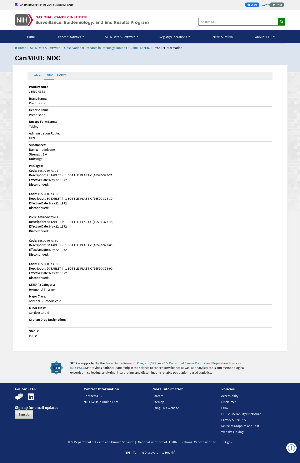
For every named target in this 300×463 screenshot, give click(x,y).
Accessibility (229, 396)
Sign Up (24, 414)
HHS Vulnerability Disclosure (241, 414)
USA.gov (226, 442)
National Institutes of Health (157, 442)
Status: (34, 331)
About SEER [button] (263, 37)
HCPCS (62, 75)
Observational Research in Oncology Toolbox (95, 48)
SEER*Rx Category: (42, 285)
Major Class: (37, 296)
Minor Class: (37, 308)
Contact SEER (93, 396)
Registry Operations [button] (173, 37)
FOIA (224, 408)
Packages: (36, 166)
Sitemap (158, 402)
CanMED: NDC (140, 48)
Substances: (37, 145)
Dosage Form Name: (43, 121)
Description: (37, 175)
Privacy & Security (233, 420)
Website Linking (232, 432)
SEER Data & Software (45, 48)
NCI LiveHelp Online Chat (101, 402)
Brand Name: (38, 98)
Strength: (35, 154)
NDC (50, 75)
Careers (157, 396)
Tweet (264, 5)
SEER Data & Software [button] (120, 37)
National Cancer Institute (198, 442)
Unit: (32, 159)
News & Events (223, 37)
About (38, 75)
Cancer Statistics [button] (70, 37)
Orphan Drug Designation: (47, 319)
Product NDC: (38, 87)
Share (253, 5)
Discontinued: (39, 184)
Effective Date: (39, 180)
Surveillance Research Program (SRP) (131, 363)
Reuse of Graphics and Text (240, 426)
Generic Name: (39, 110)
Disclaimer (228, 402)
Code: (33, 170)
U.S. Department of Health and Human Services (101, 442)
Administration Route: (44, 133)
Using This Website (165, 408)
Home (31, 37)
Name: (33, 149)
